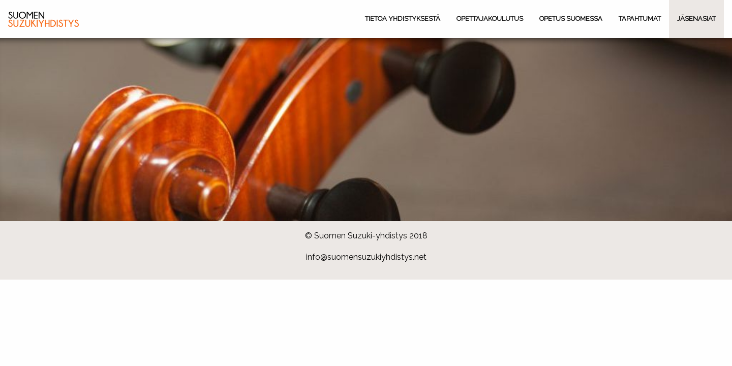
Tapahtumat (640, 18)
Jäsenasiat (696, 18)
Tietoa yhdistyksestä (402, 18)
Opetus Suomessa (570, 18)
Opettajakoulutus (489, 18)
